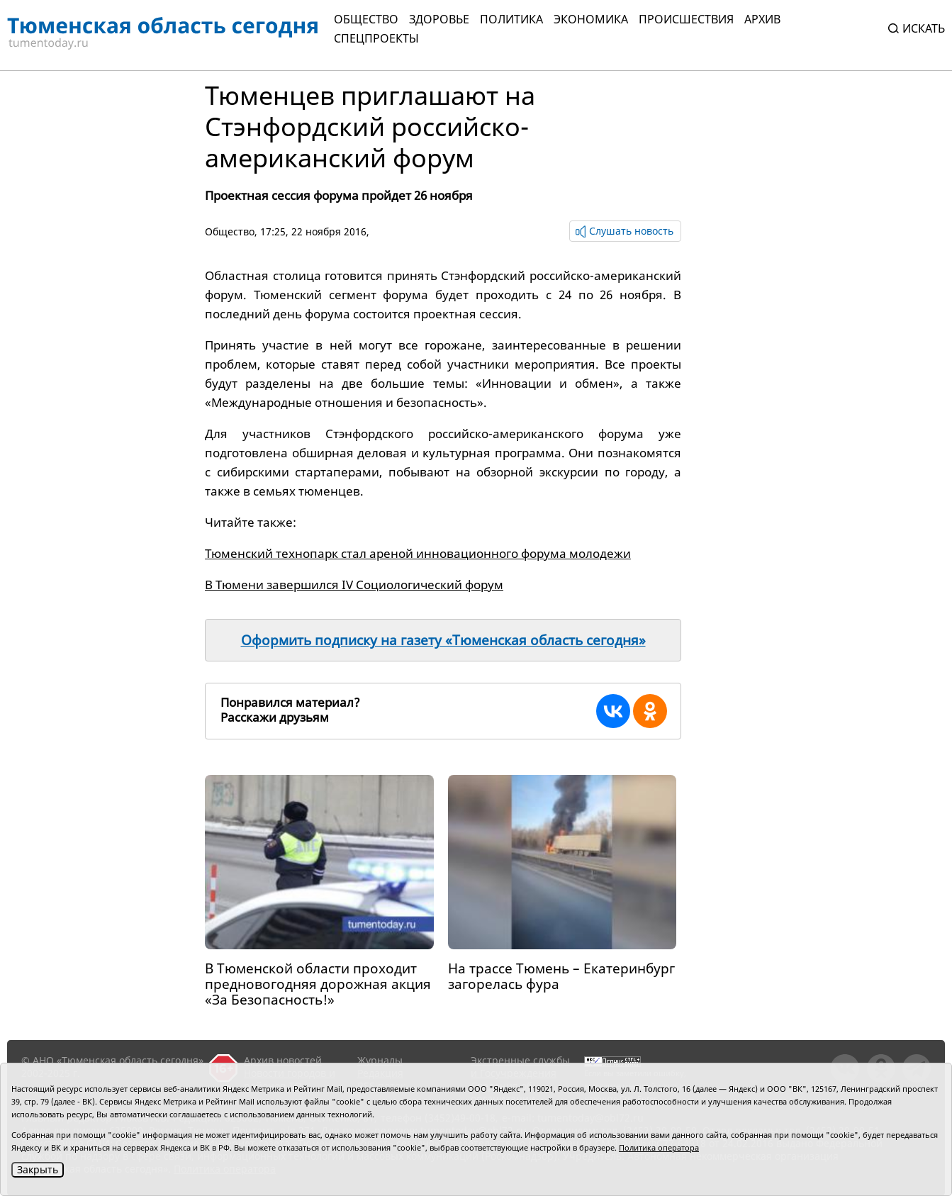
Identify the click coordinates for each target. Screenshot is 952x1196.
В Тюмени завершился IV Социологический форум (354, 584)
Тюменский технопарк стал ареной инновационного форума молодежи (418, 553)
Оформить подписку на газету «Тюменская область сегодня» (443, 640)
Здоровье (439, 19)
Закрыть (37, 1169)
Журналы (380, 1060)
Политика (511, 19)
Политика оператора (659, 1147)
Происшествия (686, 19)
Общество (366, 19)
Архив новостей (283, 1060)
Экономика (591, 19)
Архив (762, 19)
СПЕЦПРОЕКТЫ (376, 38)
